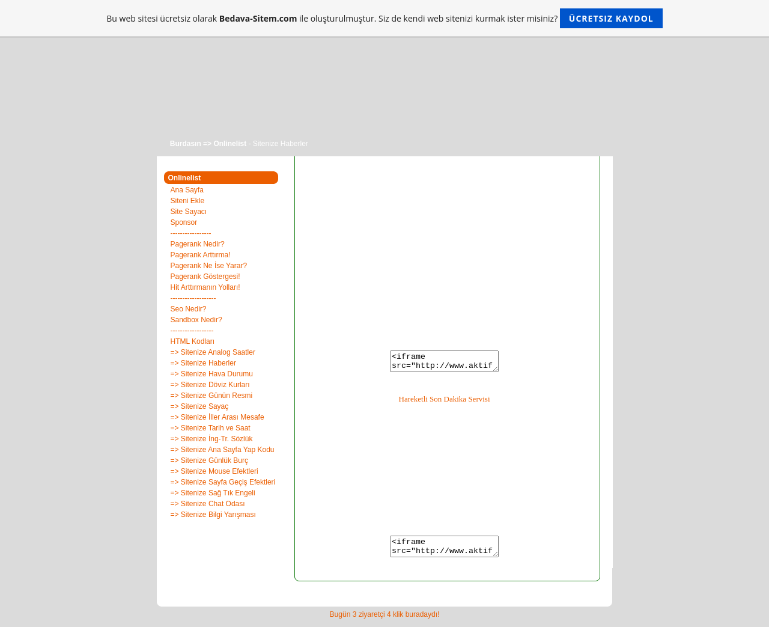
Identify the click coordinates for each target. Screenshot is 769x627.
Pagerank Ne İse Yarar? (209, 266)
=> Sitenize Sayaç (200, 406)
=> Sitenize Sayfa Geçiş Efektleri (223, 482)
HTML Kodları (193, 341)
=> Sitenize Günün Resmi (212, 395)
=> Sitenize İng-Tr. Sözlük (212, 439)
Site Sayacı (189, 211)
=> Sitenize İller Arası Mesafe (217, 417)
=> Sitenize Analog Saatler (213, 352)
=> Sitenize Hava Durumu (212, 374)
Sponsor (184, 222)
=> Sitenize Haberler (203, 363)
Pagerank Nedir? (198, 244)
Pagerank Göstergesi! (205, 276)
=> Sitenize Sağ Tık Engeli (213, 493)
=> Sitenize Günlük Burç (209, 460)
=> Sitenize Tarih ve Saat (211, 428)
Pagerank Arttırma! (201, 255)
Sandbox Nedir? (196, 320)
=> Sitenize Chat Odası (208, 504)
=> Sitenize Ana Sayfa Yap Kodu (223, 449)
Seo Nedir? (189, 309)
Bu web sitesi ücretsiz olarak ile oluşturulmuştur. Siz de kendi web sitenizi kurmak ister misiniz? (384, 18)
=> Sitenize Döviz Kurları (210, 385)
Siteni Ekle (188, 201)
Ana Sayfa (187, 190)
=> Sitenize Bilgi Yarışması (213, 514)
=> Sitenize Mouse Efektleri (214, 471)
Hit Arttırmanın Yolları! (205, 287)
